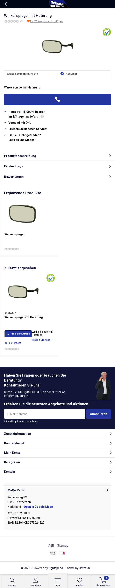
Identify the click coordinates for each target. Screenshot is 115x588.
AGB (51, 545)
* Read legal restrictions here (20, 421)
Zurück (5, 4)
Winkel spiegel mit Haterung (24, 317)
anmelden (36, 581)
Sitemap (62, 545)
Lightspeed (56, 568)
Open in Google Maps (38, 506)
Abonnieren (98, 414)
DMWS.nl (85, 568)
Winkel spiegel (14, 234)
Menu (57, 581)
